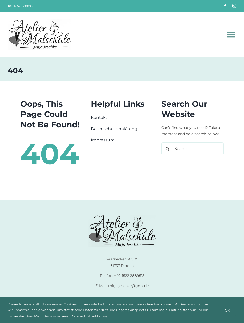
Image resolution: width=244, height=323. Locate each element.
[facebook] (225, 6)
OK (227, 310)
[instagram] (234, 6)
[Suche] (167, 148)
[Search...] (192, 148)
